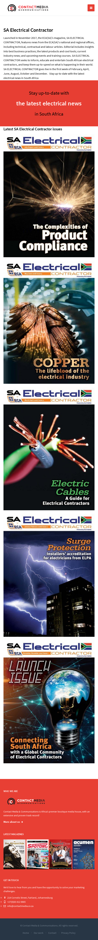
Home (26, 932)
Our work (38, 932)
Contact (52, 932)
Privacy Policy (68, 932)
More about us (11, 821)
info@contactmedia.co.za (18, 906)
